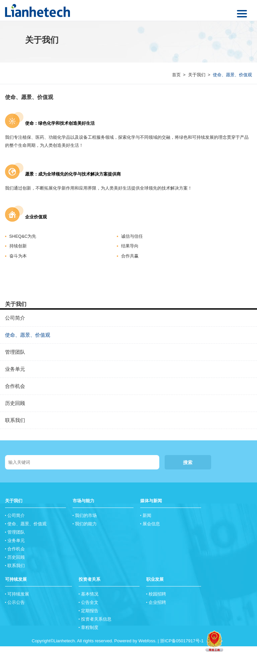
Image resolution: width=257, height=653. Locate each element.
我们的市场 (86, 515)
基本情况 (89, 593)
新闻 (147, 515)
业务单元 (15, 369)
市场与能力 (83, 500)
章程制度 (89, 627)
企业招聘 (157, 602)
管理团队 (15, 352)
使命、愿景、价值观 (29, 97)
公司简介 (15, 318)
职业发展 (155, 579)
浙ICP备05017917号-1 (181, 640)
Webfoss (147, 640)
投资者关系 (89, 579)
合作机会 (15, 386)
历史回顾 (15, 403)
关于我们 (196, 74)
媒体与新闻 (151, 500)
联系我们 (15, 420)
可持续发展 (16, 579)
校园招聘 (157, 593)
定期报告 (89, 610)
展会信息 (151, 523)
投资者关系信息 (96, 619)
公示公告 (16, 602)
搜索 (187, 462)
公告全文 (89, 602)
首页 (176, 74)
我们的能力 (86, 523)
